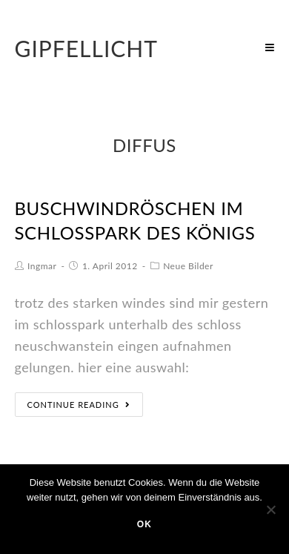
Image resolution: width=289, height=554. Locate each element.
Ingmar (41, 265)
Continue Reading (78, 404)
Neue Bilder (188, 265)
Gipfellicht (87, 48)
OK (144, 524)
